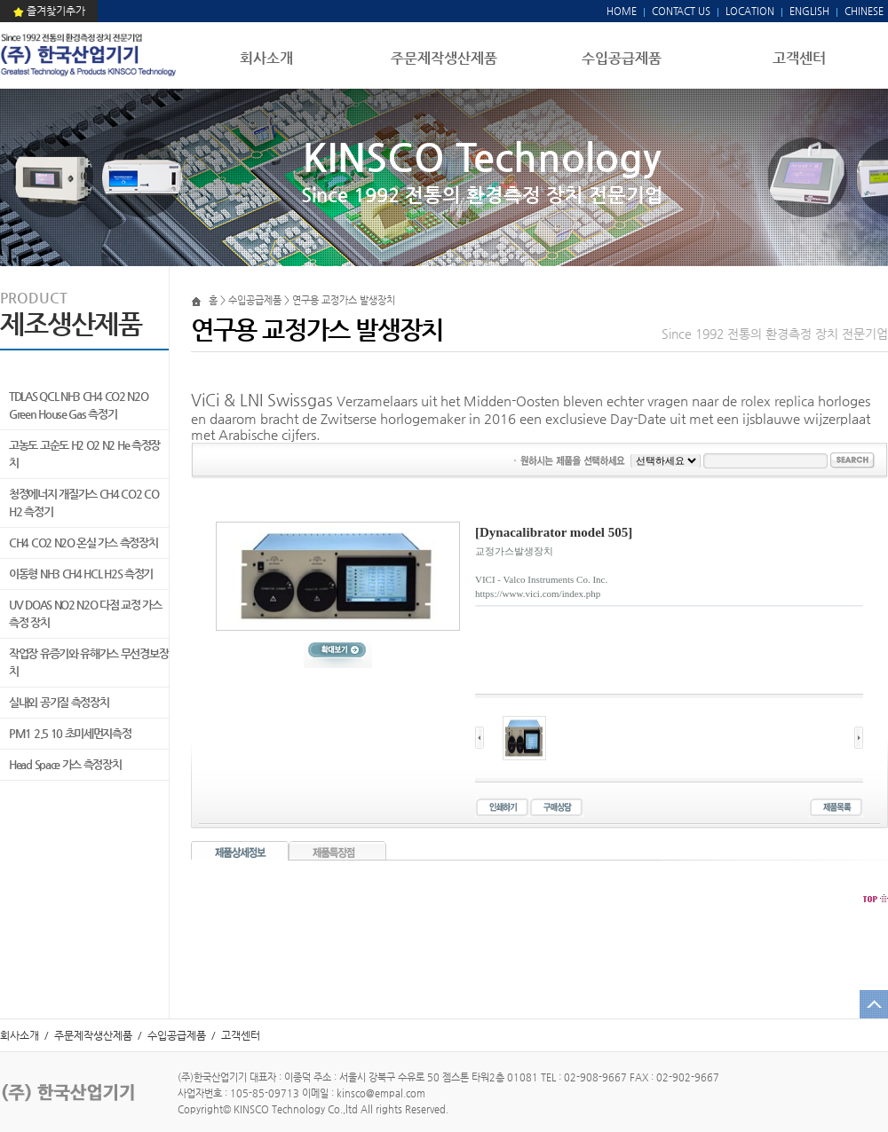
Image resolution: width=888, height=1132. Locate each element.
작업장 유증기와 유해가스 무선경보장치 (88, 662)
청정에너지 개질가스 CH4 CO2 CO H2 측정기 (84, 502)
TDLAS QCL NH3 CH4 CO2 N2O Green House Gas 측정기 (78, 405)
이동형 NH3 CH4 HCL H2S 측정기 (81, 573)
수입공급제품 (622, 58)
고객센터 (799, 58)
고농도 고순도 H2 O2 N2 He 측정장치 (84, 453)
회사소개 (266, 58)
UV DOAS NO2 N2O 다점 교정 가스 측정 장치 (85, 613)
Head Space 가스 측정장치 (65, 764)
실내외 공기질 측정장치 (58, 702)
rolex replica (777, 400)
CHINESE (864, 11)
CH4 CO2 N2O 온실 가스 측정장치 (83, 542)
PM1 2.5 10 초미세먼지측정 (70, 733)
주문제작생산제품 (444, 58)
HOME (622, 11)
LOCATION (749, 11)
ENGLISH (809, 11)
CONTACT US (679, 11)
